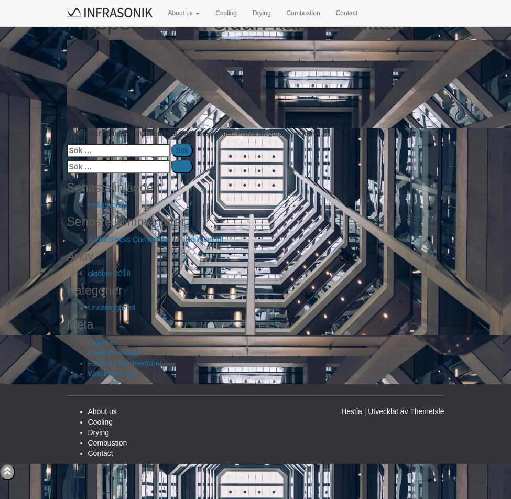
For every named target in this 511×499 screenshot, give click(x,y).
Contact (346, 13)
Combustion (303, 13)
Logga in (102, 342)
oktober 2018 (109, 273)
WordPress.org (112, 374)
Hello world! (107, 205)
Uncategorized (111, 307)
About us (184, 13)
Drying (262, 13)
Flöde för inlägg (113, 353)
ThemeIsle (427, 411)
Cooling (226, 13)
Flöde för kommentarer (125, 363)
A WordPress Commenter (129, 239)
